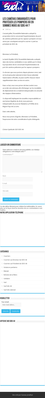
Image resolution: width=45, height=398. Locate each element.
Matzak (6, 271)
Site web (6, 191)
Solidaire (7, 278)
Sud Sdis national (9, 290)
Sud (5, 282)
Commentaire (8, 154)
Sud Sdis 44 (8, 286)
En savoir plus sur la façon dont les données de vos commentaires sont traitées (21, 208)
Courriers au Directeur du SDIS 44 (15, 260)
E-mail (5, 183)
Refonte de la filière (10, 275)
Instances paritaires (10, 267)
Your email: (5, 302)
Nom (4, 176)
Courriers (7, 256)
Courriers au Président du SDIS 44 (15, 263)
